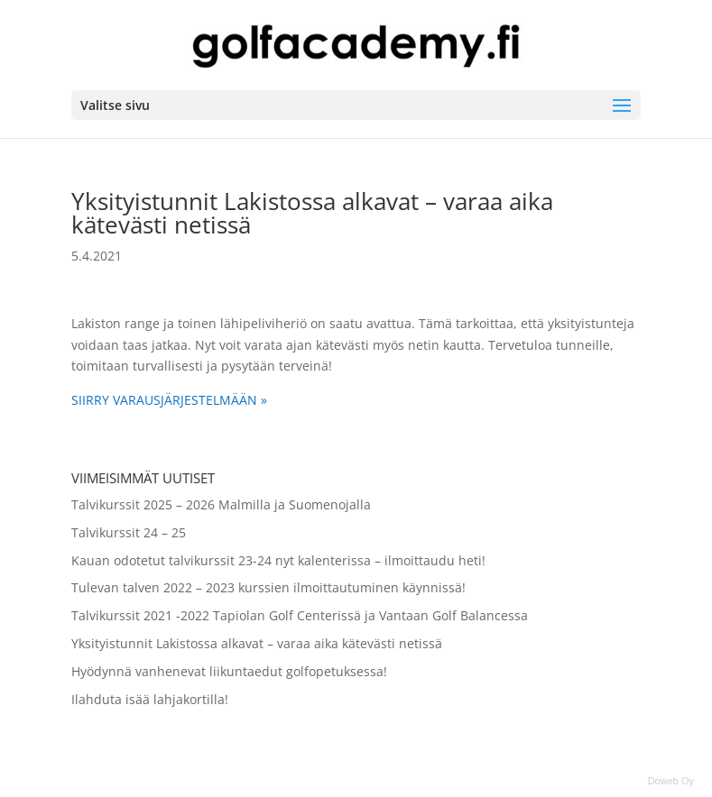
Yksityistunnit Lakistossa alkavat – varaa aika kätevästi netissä (256, 643)
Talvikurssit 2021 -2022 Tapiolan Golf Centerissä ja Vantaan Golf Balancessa (299, 615)
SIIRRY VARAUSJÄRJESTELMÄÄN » (169, 399)
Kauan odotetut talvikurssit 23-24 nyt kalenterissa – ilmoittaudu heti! (278, 560)
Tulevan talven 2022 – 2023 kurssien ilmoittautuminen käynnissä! (268, 587)
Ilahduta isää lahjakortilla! (149, 699)
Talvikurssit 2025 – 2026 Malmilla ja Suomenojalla (221, 504)
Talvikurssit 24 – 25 (128, 532)
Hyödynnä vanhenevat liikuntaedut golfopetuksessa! (229, 671)
